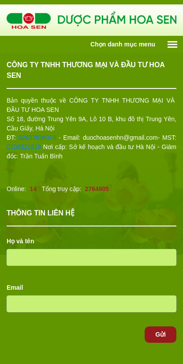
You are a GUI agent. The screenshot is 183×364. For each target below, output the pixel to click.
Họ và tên (20, 241)
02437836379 (37, 137)
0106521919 (24, 146)
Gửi (160, 334)
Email (15, 287)
